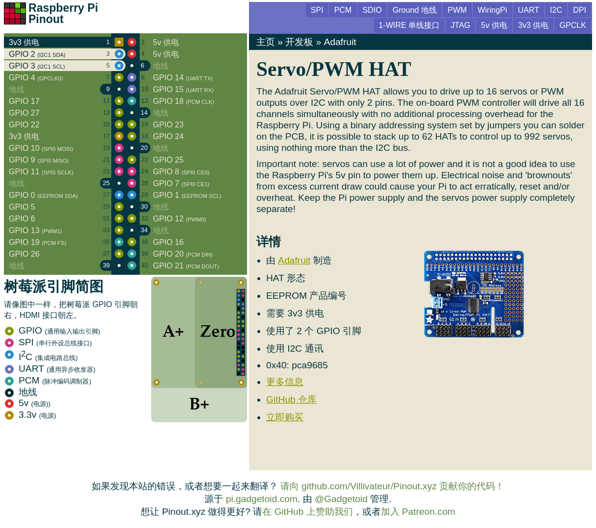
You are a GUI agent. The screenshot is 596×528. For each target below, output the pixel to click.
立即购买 (284, 417)
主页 (265, 42)
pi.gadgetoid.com (262, 499)
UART (50, 368)
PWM (457, 9)
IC (41, 357)
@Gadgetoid (341, 499)
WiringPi (492, 9)
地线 (21, 392)
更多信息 (284, 382)
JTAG (460, 25)
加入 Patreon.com (418, 511)
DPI (579, 9)
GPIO (52, 330)
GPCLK (572, 25)
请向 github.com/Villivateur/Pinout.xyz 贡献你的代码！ (392, 486)
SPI (48, 342)
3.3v (30, 414)
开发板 (299, 42)
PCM (48, 380)
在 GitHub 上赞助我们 (307, 511)
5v (27, 403)
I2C (556, 9)
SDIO (372, 9)
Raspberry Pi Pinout (63, 13)
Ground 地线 (415, 9)
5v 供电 (494, 25)
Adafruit (340, 42)
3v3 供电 (533, 25)
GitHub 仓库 (291, 399)
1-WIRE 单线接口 (409, 25)
